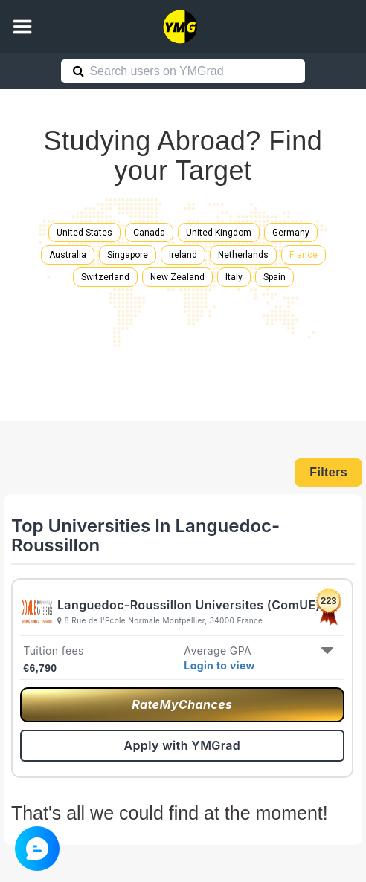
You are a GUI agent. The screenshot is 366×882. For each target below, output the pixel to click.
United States (84, 232)
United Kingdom (218, 232)
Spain (274, 277)
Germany (290, 232)
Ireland (183, 255)
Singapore (127, 255)
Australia (67, 255)
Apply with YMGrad (181, 745)
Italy (234, 277)
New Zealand (177, 277)
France (303, 255)
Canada (149, 232)
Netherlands (243, 255)
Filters (328, 472)
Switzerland (105, 277)
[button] (22, 27)
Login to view (219, 665)
